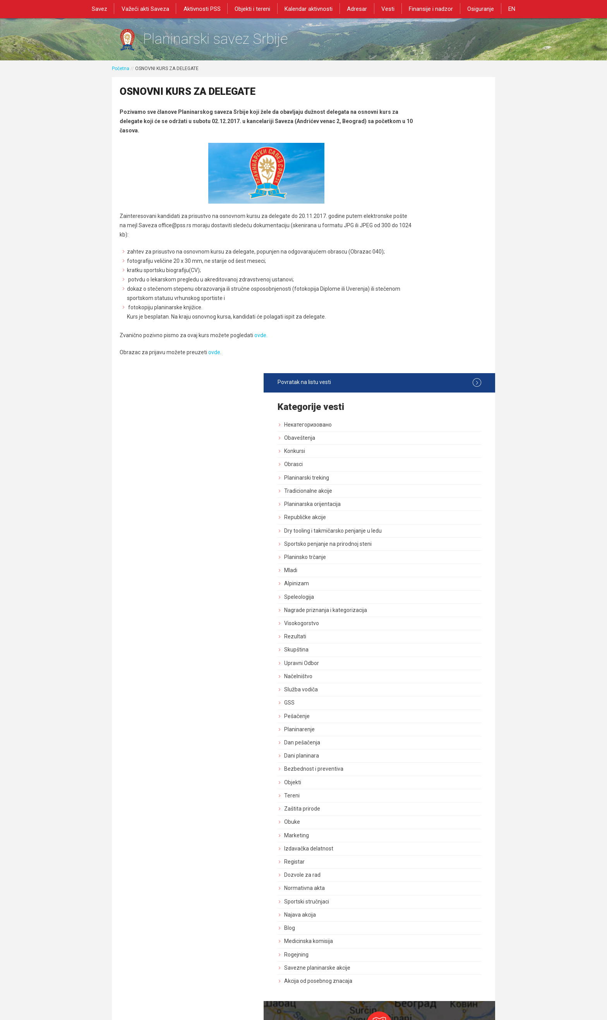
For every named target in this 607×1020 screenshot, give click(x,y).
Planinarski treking (411, 185)
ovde (214, 366)
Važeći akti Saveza (150, 8)
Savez (106, 8)
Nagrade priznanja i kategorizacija (430, 324)
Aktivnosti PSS (205, 8)
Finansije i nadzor (427, 8)
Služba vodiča (406, 404)
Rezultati (400, 351)
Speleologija (404, 311)
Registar (399, 576)
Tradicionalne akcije (413, 198)
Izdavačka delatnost (413, 563)
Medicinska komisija (413, 656)
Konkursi (399, 159)
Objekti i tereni (255, 8)
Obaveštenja (404, 145)
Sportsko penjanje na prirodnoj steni (433, 258)
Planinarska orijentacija (417, 212)
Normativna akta (409, 603)
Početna (120, 72)
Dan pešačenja (407, 457)
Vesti (385, 8)
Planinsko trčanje (410, 271)
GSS (394, 417)
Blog (394, 642)
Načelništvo (403, 390)
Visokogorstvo (406, 337)
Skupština (401, 364)
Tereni (397, 510)
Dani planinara (406, 470)
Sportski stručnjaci (411, 616)
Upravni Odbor (406, 377)
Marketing (401, 550)
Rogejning (401, 669)
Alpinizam (401, 298)
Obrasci (398, 172)
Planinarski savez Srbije (230, 41)
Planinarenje (404, 444)
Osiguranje (475, 8)
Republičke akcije (410, 225)
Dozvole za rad (407, 589)
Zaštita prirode (407, 523)
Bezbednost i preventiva (418, 483)
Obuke (397, 536)
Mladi (395, 285)
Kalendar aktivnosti (309, 8)
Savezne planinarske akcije (422, 682)
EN (504, 8)
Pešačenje (402, 430)
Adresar (356, 8)
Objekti (397, 497)
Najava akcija (405, 629)
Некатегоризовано (413, 132)
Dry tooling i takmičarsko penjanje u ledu (432, 241)
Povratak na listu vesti (431, 90)
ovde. (260, 349)
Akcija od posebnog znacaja (423, 695)
